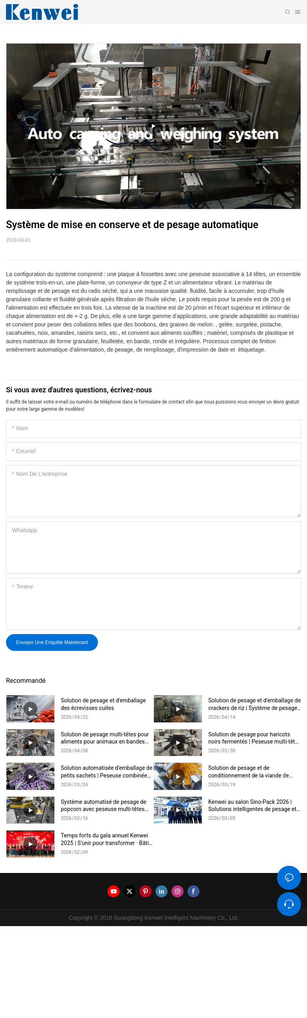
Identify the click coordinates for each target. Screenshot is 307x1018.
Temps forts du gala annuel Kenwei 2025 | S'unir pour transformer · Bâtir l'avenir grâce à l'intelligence (106, 839)
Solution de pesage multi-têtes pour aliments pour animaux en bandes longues (105, 738)
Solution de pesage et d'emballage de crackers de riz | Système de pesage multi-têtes (254, 704)
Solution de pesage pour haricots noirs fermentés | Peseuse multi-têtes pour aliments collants (254, 738)
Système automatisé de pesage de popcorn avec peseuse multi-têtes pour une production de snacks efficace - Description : (103, 806)
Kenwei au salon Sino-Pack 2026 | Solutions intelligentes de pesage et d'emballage (252, 806)
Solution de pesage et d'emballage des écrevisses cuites (103, 704)
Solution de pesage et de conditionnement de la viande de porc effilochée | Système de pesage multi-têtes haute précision (253, 772)
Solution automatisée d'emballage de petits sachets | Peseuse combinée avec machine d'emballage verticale (106, 772)
